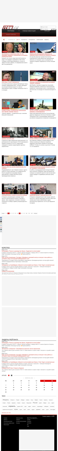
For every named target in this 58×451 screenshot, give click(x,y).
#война (27, 400)
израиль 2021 (20, 406)
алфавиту (46, 39)
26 (44, 389)
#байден (22, 400)
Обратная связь (19, 417)
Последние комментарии (9, 423)
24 (29, 389)
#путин (40, 400)
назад (3, 213)
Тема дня (47, 30)
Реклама (18, 423)
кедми (29, 406)
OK (27, 424)
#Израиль (6, 400)
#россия (50, 400)
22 (13, 389)
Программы (10, 30)
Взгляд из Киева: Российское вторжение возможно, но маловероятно (40, 111)
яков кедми (52, 409)
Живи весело (5, 108)
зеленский (5, 406)
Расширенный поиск (8, 421)
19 (44, 387)
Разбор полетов (11, 34)
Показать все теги (6, 412)
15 (13, 387)
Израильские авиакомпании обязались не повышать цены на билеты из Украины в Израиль (43, 54)
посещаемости (32, 39)
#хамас (18, 402)
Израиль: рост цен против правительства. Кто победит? (14, 167)
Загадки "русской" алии (8, 138)
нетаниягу (52, 406)
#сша (8, 402)
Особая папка (33, 79)
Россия (35, 403)
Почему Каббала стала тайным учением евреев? (43, 138)
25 (36, 389)
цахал (47, 409)
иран (25, 406)
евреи (52, 402)
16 (21, 387)
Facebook (29, 421)
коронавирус (40, 406)
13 (52, 385)
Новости (5, 419)
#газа (32, 400)
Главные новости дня (28, 30)
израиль (12, 406)
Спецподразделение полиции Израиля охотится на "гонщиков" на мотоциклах (42, 167)
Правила (18, 419)
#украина (13, 402)
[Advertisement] (29, 10)
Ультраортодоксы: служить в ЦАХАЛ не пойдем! (14, 195)
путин (16, 409)
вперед (35, 213)
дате (18, 39)
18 (36, 387)
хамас (43, 409)
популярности (24, 39)
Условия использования (21, 421)
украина (38, 409)
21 (5, 389)
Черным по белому (34, 136)
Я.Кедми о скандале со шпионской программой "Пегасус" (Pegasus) (42, 83)
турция (32, 409)
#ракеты (46, 400)
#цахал (23, 402)
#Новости (12, 400)
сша (25, 409)
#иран (36, 400)
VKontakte (29, 422)
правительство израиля (8, 409)
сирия (20, 409)
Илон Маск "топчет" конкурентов (10, 82)
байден (44, 402)
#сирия (4, 402)
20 (52, 387)
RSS (28, 426)
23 (21, 389)
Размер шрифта (46, 416)
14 (5, 387)
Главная (5, 417)
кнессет (34, 406)
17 (29, 387)
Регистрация (6, 424)
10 (26, 213)
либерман (46, 406)
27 (52, 389)
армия (40, 402)
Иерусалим (29, 402)
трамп (28, 409)
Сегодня (32, 51)
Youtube (28, 419)
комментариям (39, 39)
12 (31, 213)
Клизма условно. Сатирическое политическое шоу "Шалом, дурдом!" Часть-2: (14, 111)
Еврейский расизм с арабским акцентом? (41, 195)
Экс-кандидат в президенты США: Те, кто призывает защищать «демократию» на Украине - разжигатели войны (15, 55)
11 (29, 213)
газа (49, 402)
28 (5, 392)
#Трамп (17, 400)
